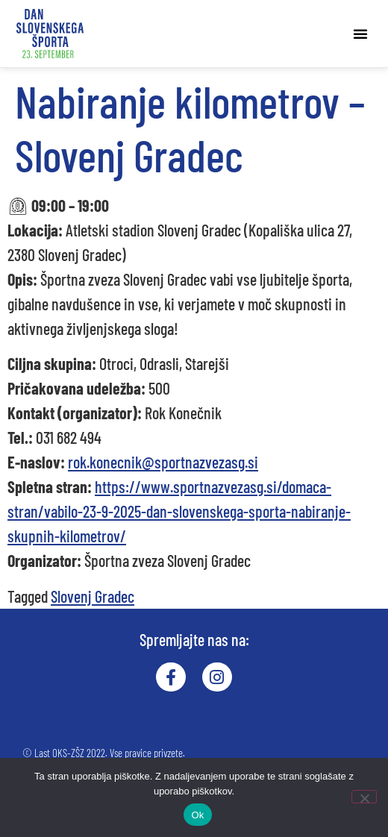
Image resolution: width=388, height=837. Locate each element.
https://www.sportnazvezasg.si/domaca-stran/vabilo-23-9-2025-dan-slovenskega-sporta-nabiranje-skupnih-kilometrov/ (179, 511)
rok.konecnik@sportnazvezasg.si (163, 461)
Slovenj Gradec (92, 596)
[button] (360, 33)
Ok (197, 815)
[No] (364, 796)
